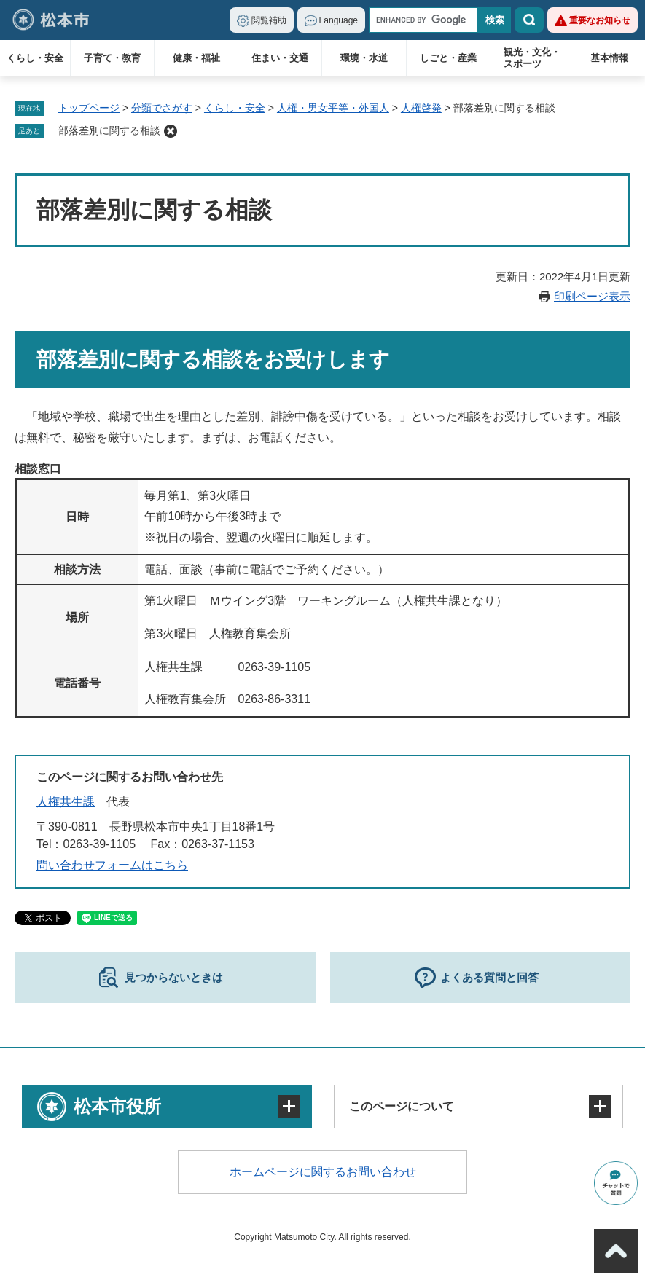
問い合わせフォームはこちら (112, 865)
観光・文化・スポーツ (532, 58)
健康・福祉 (196, 57)
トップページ (89, 108)
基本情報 (609, 57)
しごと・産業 (448, 57)
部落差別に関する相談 (109, 130)
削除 (170, 131)
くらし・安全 (35, 57)
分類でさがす (161, 108)
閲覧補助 (268, 20)
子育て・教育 (112, 57)
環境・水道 (364, 57)
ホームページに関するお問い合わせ (323, 1172)
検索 (529, 20)
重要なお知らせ (599, 20)
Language (338, 20)
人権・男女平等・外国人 (333, 108)
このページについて (401, 1106)
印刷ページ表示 (592, 296)
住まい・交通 (279, 57)
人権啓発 (421, 108)
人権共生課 (65, 802)
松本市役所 (117, 1106)
